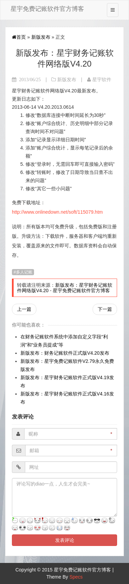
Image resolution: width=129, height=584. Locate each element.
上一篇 (24, 309)
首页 (19, 37)
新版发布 (40, 37)
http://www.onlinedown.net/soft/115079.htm (57, 212)
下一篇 (105, 309)
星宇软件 (101, 79)
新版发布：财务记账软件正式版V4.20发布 (64, 353)
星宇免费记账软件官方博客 (47, 8)
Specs (76, 577)
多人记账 (24, 272)
